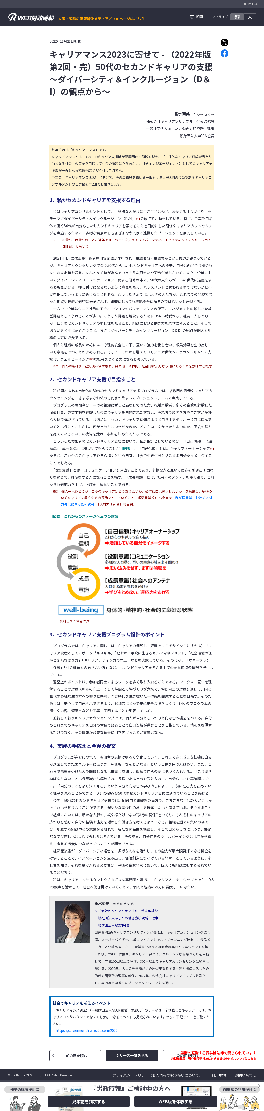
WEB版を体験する (176, 1101)
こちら (252, 1058)
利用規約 (218, 1075)
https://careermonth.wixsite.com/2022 (86, 1030)
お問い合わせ (245, 1075)
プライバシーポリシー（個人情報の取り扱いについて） (157, 1075)
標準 (237, 16)
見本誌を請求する (88, 1101)
